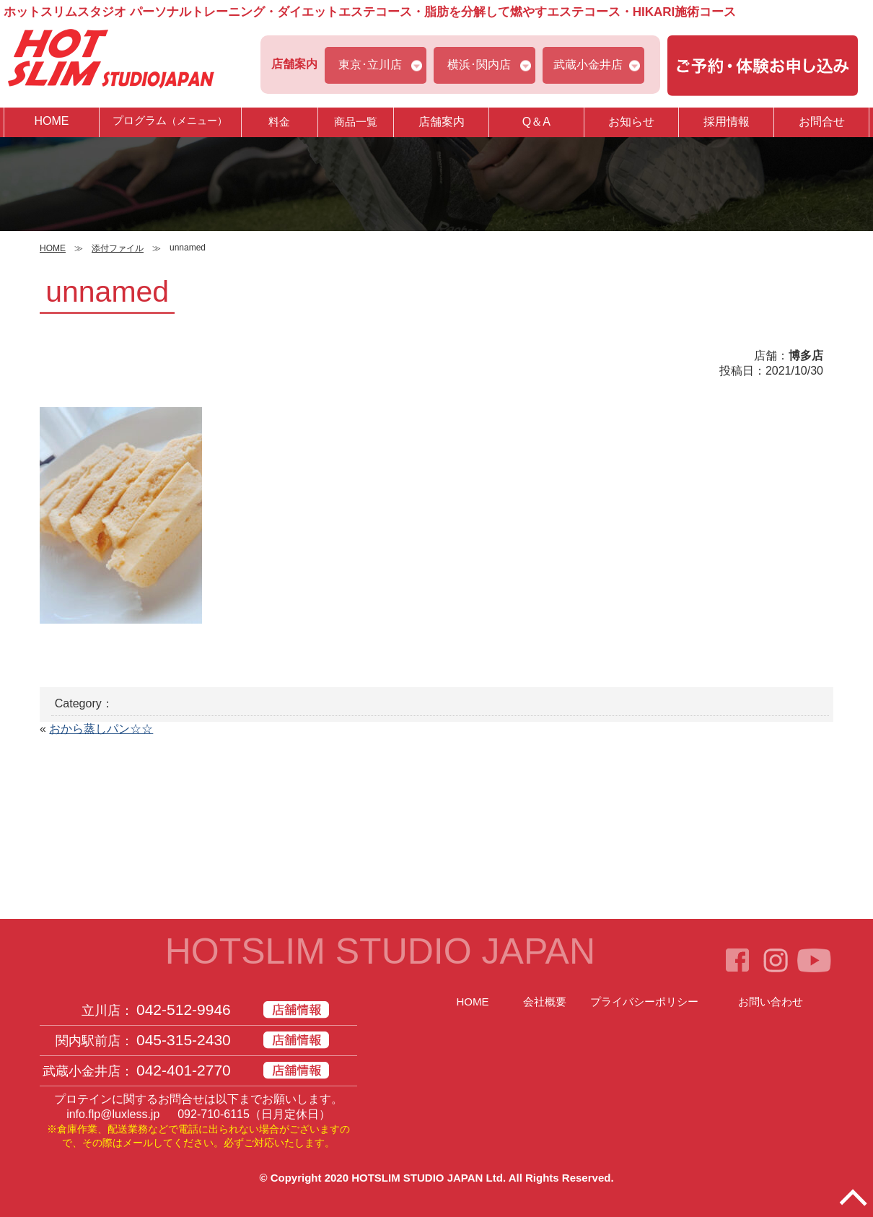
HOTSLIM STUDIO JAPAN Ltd (427, 1178)
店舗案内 (441, 121)
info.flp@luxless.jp (112, 1114)
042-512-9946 (183, 1009)
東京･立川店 (370, 64)
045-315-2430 (183, 1039)
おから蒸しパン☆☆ (101, 729)
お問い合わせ (770, 1001)
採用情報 (726, 121)
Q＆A (536, 121)
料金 (279, 121)
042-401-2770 (183, 1070)
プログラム (170, 121)
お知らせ (631, 121)
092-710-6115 (213, 1114)
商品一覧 (356, 121)
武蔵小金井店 (588, 64)
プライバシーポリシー (644, 1001)
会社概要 (544, 1001)
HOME (51, 121)
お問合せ (822, 121)
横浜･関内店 (479, 64)
